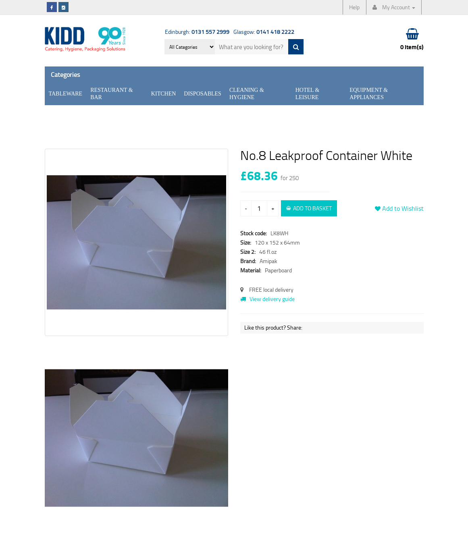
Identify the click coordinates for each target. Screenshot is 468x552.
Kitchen (163, 94)
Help (354, 7)
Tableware (66, 94)
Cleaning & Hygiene (246, 93)
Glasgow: (263, 31)
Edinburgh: (197, 31)
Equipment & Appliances (368, 93)
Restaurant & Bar (111, 93)
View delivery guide (267, 299)
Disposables (202, 94)
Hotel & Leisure (307, 93)
